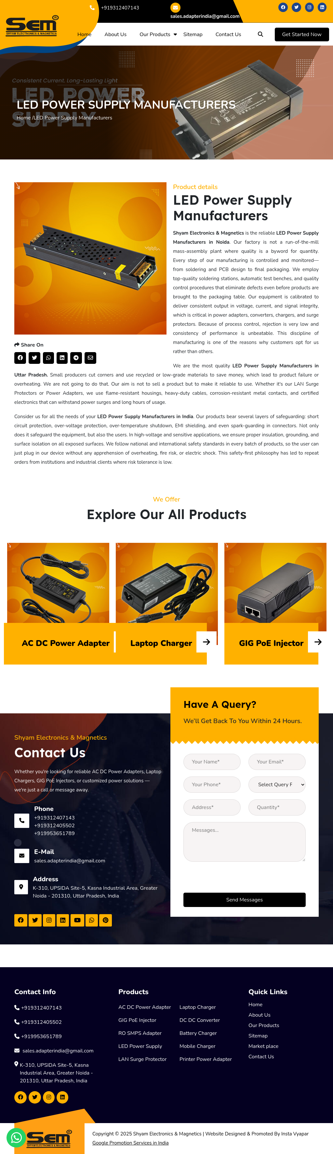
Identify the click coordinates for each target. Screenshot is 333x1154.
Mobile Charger (198, 1046)
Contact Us (228, 34)
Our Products (155, 34)
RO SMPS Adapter (140, 1033)
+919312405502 (54, 825)
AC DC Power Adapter (144, 1007)
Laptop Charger (198, 1007)
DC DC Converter (200, 1020)
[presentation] (232, 880)
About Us (115, 34)
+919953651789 (54, 833)
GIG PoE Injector (137, 1020)
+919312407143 (113, 8)
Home (84, 34)
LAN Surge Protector (142, 1059)
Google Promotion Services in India (130, 1143)
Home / (25, 117)
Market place (263, 1046)
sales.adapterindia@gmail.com (205, 11)
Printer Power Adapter (206, 1059)
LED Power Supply (140, 1046)
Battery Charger (198, 1033)
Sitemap (193, 34)
